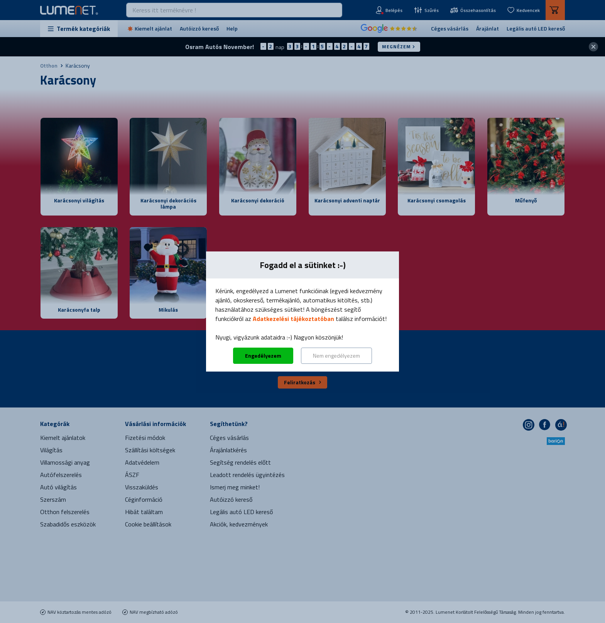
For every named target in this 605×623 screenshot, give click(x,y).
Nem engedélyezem (336, 355)
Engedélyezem (263, 355)
